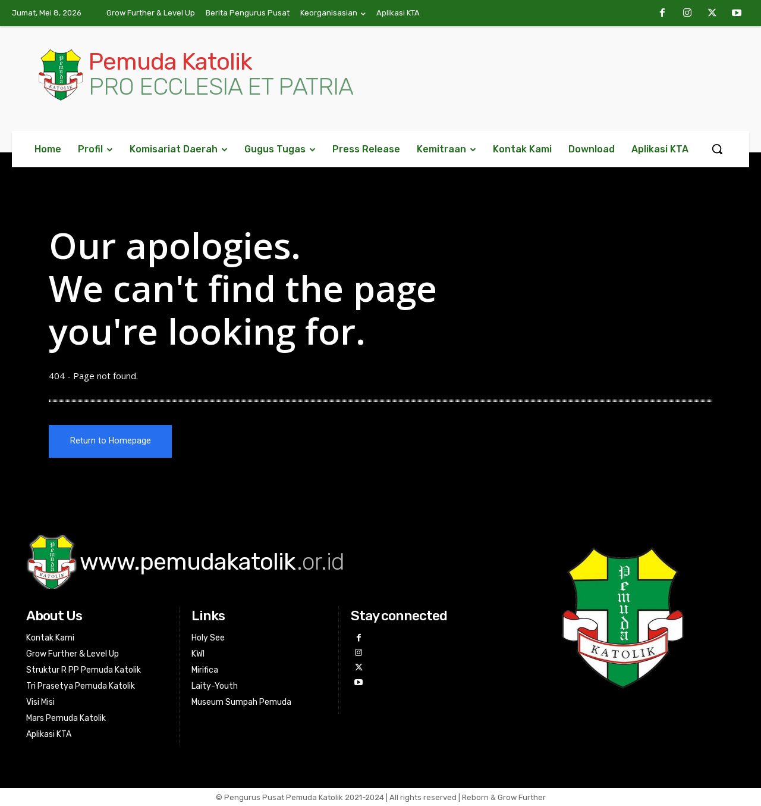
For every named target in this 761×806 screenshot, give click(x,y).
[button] (717, 149)
